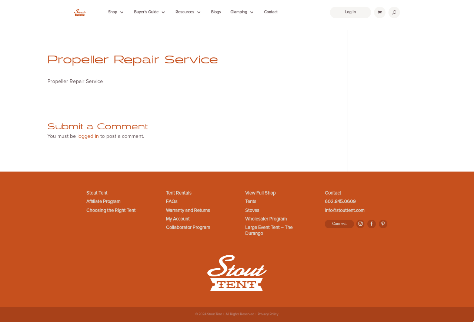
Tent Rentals (178, 193)
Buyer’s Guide (146, 12)
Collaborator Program (188, 227)
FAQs (171, 202)
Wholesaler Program (266, 219)
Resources (185, 12)
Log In (350, 12)
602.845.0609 (340, 202)
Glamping (238, 12)
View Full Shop (260, 193)
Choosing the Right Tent (111, 210)
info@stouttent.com (344, 210)
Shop (112, 12)
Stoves (252, 210)
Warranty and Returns (188, 210)
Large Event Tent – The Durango (269, 230)
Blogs (216, 12)
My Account (178, 219)
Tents (250, 202)
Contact (270, 12)
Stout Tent (96, 193)
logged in (88, 136)
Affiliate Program (103, 202)
